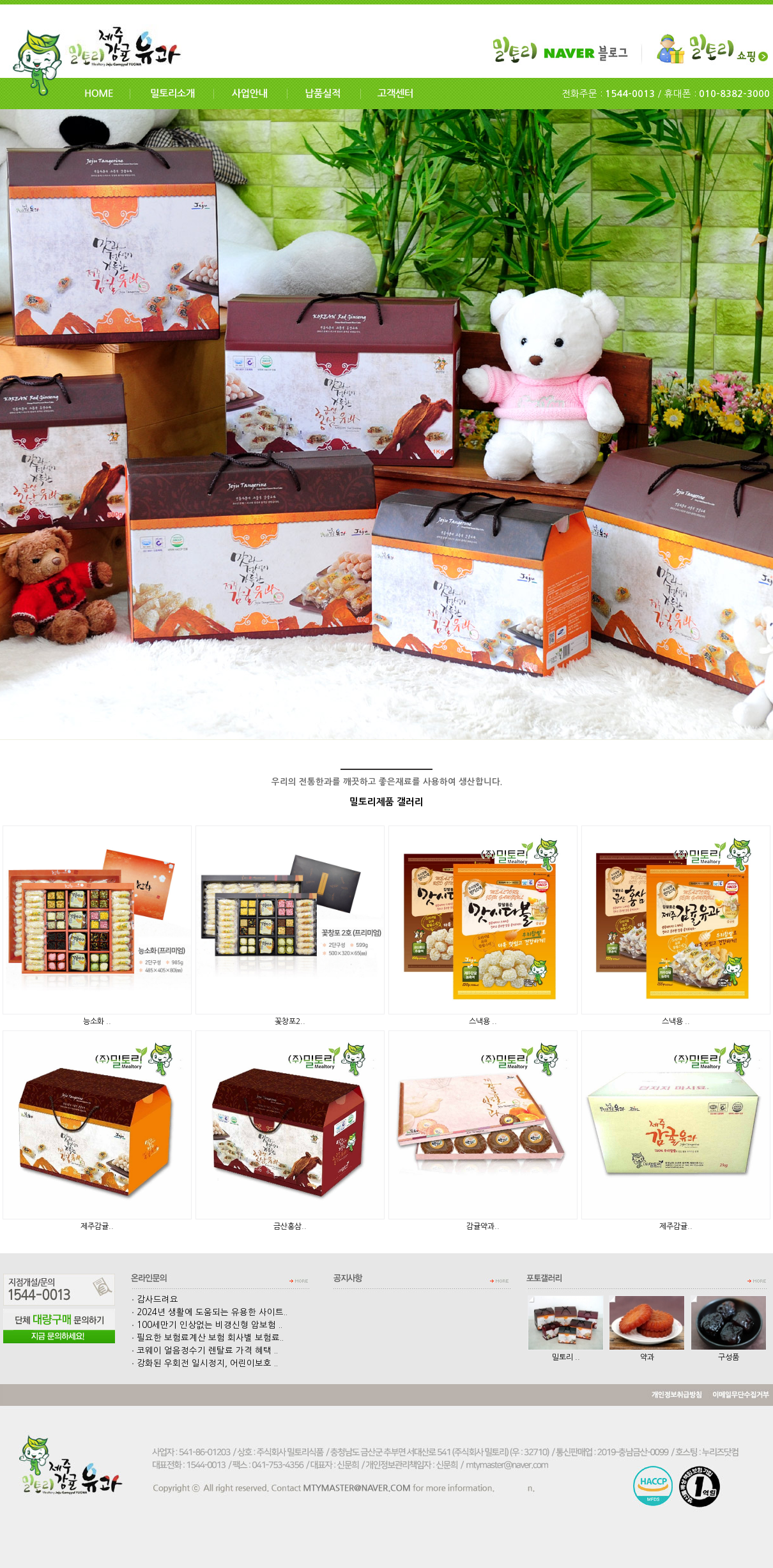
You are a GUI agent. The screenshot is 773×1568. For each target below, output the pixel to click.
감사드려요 (155, 1299)
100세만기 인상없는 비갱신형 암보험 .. (207, 1325)
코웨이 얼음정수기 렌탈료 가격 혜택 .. (205, 1350)
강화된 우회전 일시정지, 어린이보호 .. (205, 1363)
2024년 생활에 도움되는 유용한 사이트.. (209, 1312)
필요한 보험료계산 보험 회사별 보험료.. (208, 1338)
